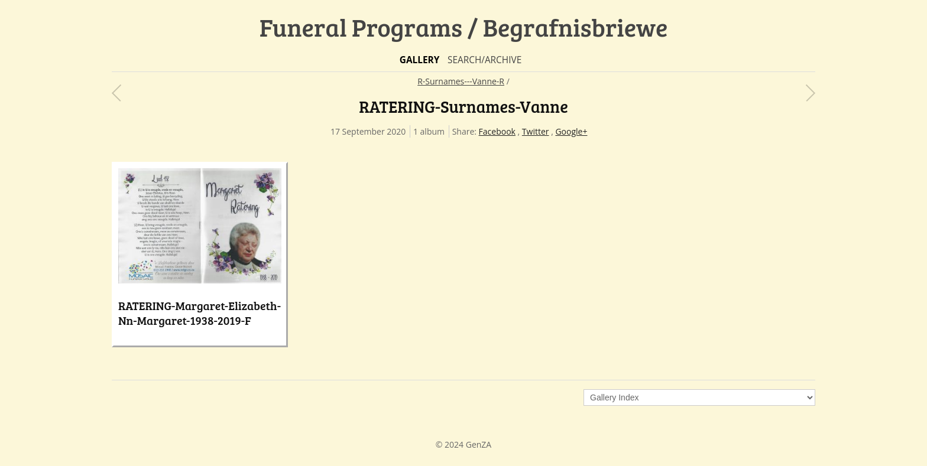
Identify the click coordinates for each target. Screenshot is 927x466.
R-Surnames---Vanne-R (460, 81)
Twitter (535, 131)
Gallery (420, 60)
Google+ (571, 131)
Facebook (497, 131)
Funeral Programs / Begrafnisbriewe (464, 27)
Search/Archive (484, 60)
